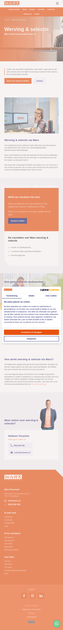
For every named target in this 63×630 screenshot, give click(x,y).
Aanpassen (31, 339)
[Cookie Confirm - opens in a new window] (49, 290)
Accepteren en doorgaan (31, 332)
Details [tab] (31, 296)
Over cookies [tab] (51, 296)
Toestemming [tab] (12, 296)
